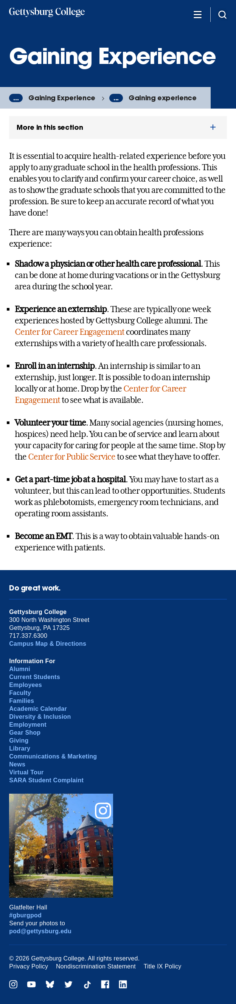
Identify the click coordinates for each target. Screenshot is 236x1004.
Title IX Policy (163, 966)
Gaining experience (163, 97)
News (17, 764)
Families (21, 701)
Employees (25, 685)
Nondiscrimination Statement (96, 966)
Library (19, 748)
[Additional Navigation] (197, 14)
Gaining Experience (61, 97)
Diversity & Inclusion (40, 716)
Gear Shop (24, 732)
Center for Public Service (71, 457)
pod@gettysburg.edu (40, 931)
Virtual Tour (26, 772)
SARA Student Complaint (46, 780)
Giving (18, 740)
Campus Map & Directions (47, 643)
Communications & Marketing (53, 756)
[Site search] (222, 14)
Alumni (19, 669)
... (16, 98)
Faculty (20, 693)
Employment (27, 724)
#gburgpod (25, 915)
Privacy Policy (28, 966)
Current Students (34, 677)
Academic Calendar (38, 709)
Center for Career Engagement (69, 332)
